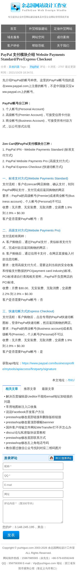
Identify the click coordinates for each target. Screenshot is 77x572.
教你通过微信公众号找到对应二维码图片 (33, 448)
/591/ (71, 380)
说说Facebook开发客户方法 (25, 412)
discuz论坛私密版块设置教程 (26, 432)
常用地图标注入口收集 (21, 406)
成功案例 (63, 37)
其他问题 (14, 66)
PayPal (34, 66)
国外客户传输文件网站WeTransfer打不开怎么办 (38, 427)
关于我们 (63, 45)
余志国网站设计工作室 (61, 547)
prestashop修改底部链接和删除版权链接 (33, 417)
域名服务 (13, 37)
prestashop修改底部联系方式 (26, 437)
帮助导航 (38, 45)
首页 (13, 28)
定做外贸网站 (63, 28)
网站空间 (38, 37)
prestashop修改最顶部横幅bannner (30, 422)
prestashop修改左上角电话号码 (27, 443)
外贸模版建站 (38, 28)
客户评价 (13, 45)
